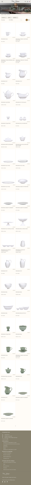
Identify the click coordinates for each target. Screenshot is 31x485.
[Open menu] (2, 1)
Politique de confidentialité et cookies (9, 449)
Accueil (2, 14)
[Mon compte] (27, 1)
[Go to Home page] (15, 1)
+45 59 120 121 (6, 434)
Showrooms (5, 446)
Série (5, 14)
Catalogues (5, 445)
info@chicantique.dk (8, 436)
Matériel (14, 17)
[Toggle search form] (25, 1)
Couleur (3, 17)
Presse (4, 448)
